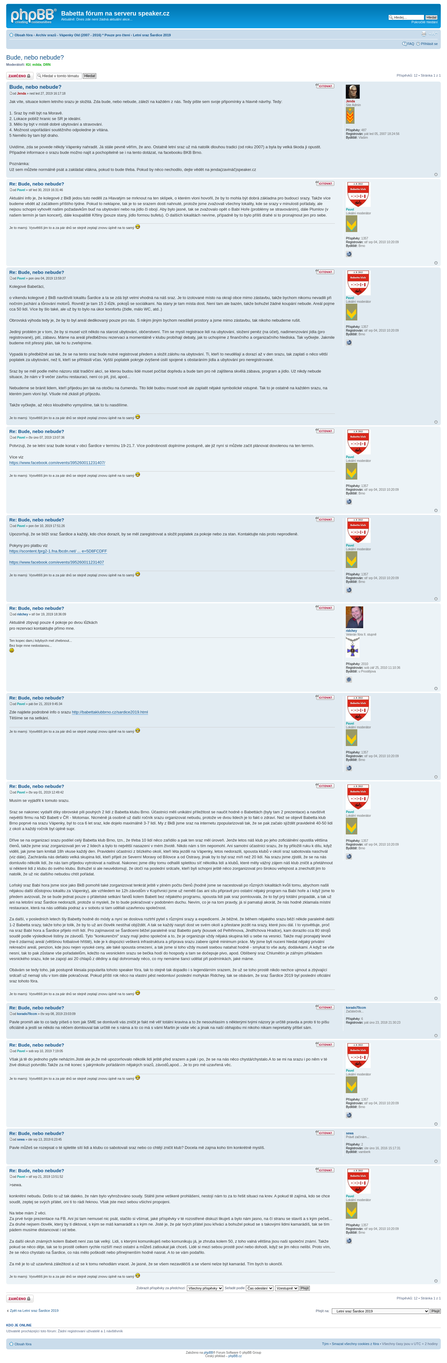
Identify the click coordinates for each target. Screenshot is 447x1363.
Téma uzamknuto (20, 76)
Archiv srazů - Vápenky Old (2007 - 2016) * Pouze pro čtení (83, 35)
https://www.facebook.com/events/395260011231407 (56, 562)
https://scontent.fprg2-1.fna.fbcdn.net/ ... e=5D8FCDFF (58, 551)
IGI (28, 64)
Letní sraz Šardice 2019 (152, 35)
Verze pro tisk (423, 34)
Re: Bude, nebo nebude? (36, 183)
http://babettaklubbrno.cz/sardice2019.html (110, 712)
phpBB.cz (235, 1356)
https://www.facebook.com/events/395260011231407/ (57, 462)
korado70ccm (27, 1014)
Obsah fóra (24, 35)
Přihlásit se (429, 44)
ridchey (22, 614)
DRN (47, 64)
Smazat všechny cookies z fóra (355, 1344)
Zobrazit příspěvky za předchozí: (180, 1288)
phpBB (208, 1352)
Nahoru (436, 174)
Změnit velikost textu (433, 34)
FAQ (410, 44)
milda (36, 64)
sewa (21, 1139)
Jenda (21, 93)
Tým (325, 1344)
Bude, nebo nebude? (35, 57)
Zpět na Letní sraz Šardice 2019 (34, 1310)
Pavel (21, 190)
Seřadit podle (249, 1288)
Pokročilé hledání (425, 22)
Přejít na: (322, 1311)
